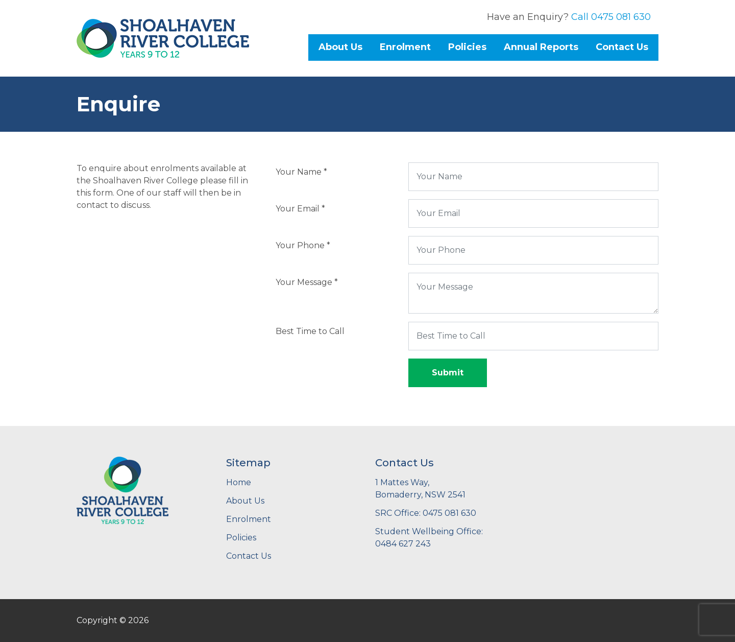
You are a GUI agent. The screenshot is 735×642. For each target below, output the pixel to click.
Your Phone (303, 245)
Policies (467, 47)
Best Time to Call (310, 331)
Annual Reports (541, 47)
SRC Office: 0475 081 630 (425, 513)
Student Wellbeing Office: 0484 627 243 (429, 538)
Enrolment (405, 47)
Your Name (301, 172)
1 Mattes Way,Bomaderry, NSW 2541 (420, 489)
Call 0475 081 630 (611, 16)
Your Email (300, 208)
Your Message (307, 282)
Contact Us (622, 47)
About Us (340, 47)
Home (238, 482)
